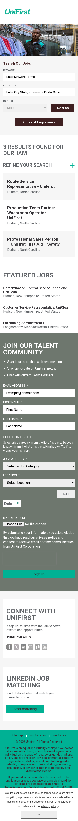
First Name (12, 402)
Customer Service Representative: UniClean (36, 307)
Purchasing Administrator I (23, 323)
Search (63, 108)
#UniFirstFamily (18, 637)
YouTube (44, 647)
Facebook (9, 647)
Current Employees (39, 122)
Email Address (15, 386)
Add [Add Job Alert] (66, 494)
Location (9, 85)
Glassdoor (37, 647)
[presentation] (29, 558)
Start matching (25, 709)
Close (39, 814)
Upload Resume (14, 518)
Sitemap (17, 735)
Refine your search (27, 165)
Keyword (9, 70)
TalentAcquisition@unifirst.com (25, 787)
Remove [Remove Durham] (18, 503)
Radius (8, 101)
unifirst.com (38, 735)
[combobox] (39, 92)
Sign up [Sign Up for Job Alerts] (39, 574)
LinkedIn (23, 647)
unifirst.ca (59, 735)
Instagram (30, 647)
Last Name (12, 419)
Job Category (15, 459)
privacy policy (46, 537)
